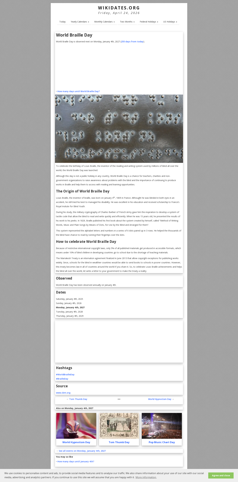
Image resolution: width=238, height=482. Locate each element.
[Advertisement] (119, 66)
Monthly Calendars (104, 21)
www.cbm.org (63, 392)
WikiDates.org (119, 8)
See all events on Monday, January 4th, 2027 (82, 450)
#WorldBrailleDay (65, 374)
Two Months (127, 21)
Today (62, 21)
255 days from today (132, 41)
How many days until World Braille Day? (78, 91)
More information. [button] (146, 477)
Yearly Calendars (80, 21)
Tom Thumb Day (78, 399)
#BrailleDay (62, 378)
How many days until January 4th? (75, 461)
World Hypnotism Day (159, 399)
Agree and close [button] (221, 475)
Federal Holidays (149, 21)
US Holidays (170, 21)
